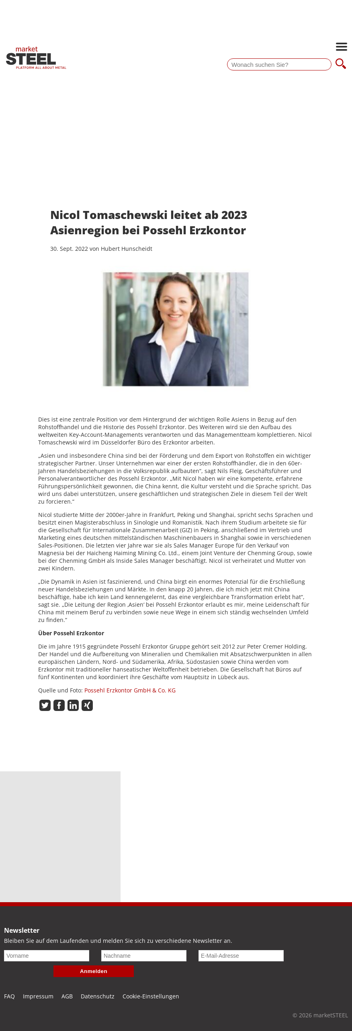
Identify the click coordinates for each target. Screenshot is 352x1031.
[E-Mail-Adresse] (241, 955)
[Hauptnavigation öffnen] (341, 47)
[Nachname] (143, 955)
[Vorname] (46, 955)
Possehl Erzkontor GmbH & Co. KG (130, 690)
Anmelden (93, 971)
